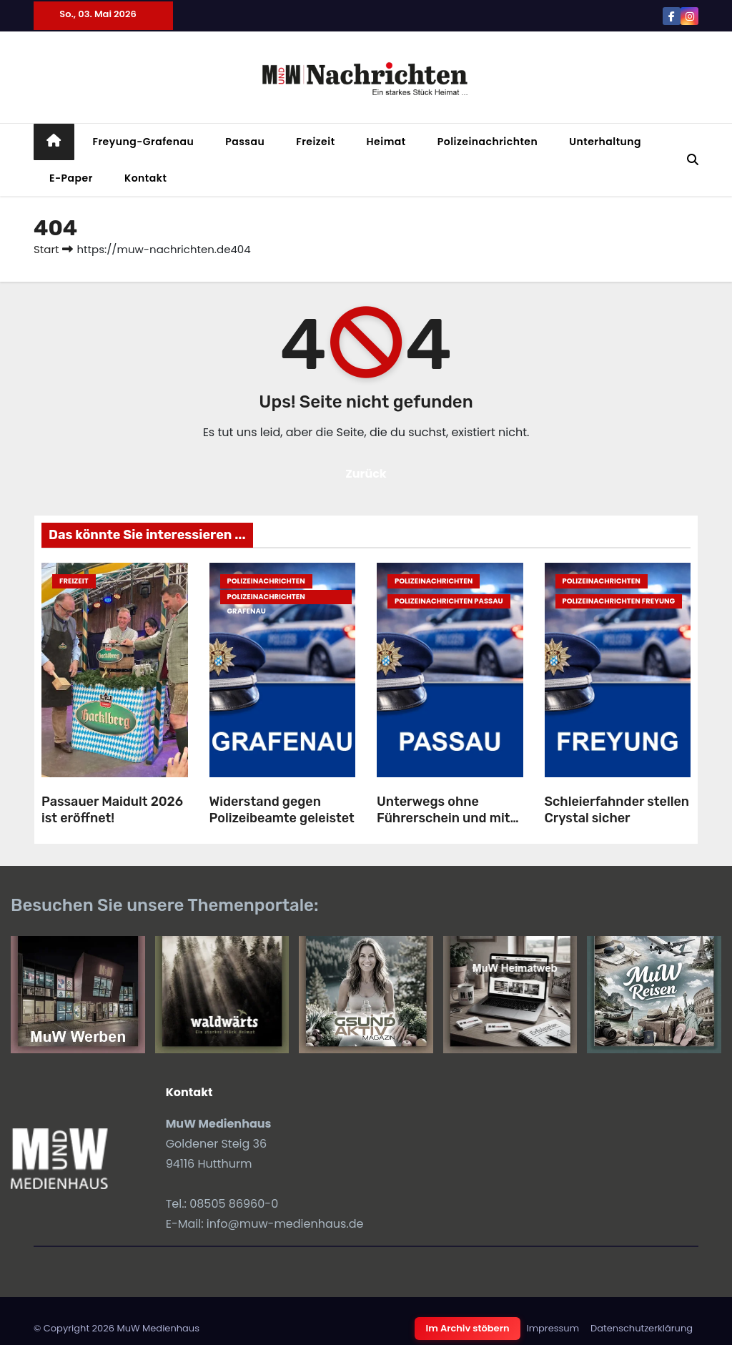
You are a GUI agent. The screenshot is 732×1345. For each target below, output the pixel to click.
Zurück (366, 473)
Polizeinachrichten (487, 141)
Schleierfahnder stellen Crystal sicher (617, 810)
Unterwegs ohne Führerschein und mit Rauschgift (443, 818)
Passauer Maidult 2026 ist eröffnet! (112, 810)
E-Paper (71, 178)
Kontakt (145, 178)
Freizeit (315, 141)
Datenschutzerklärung (641, 1328)
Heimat (386, 141)
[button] (692, 160)
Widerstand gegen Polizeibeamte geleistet (282, 810)
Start (46, 249)
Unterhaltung (605, 141)
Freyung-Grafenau (143, 141)
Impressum (552, 1328)
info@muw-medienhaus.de (285, 1224)
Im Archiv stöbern (468, 1328)
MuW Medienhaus (158, 1328)
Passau (244, 141)
